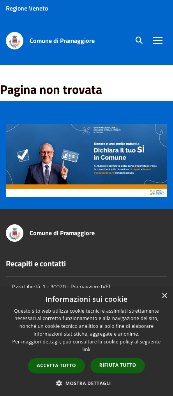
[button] (86, 383)
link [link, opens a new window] (87, 349)
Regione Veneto (27, 8)
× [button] (164, 296)
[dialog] (86, 342)
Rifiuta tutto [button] (117, 365)
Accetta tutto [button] (56, 365)
